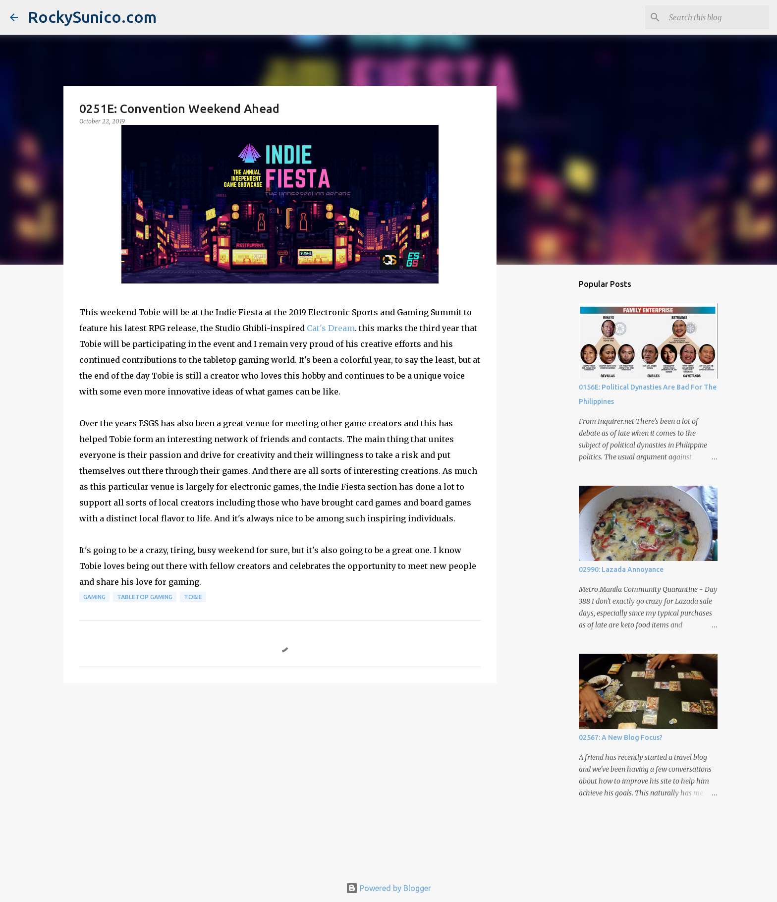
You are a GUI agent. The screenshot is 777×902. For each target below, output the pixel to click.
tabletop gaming (144, 597)
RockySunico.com (92, 17)
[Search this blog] (717, 17)
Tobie (193, 597)
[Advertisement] (279, 767)
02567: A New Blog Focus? (621, 737)
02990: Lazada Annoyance (621, 569)
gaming (94, 597)
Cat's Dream (331, 328)
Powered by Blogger (388, 888)
